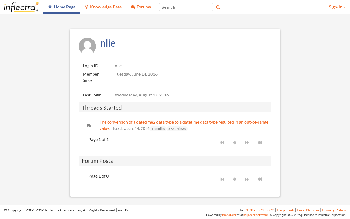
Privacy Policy (334, 210)
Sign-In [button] (337, 6)
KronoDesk (229, 215)
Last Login (92, 94)
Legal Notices (308, 210)
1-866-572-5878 (260, 210)
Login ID (90, 65)
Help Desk (285, 210)
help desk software (255, 215)
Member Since (91, 77)
